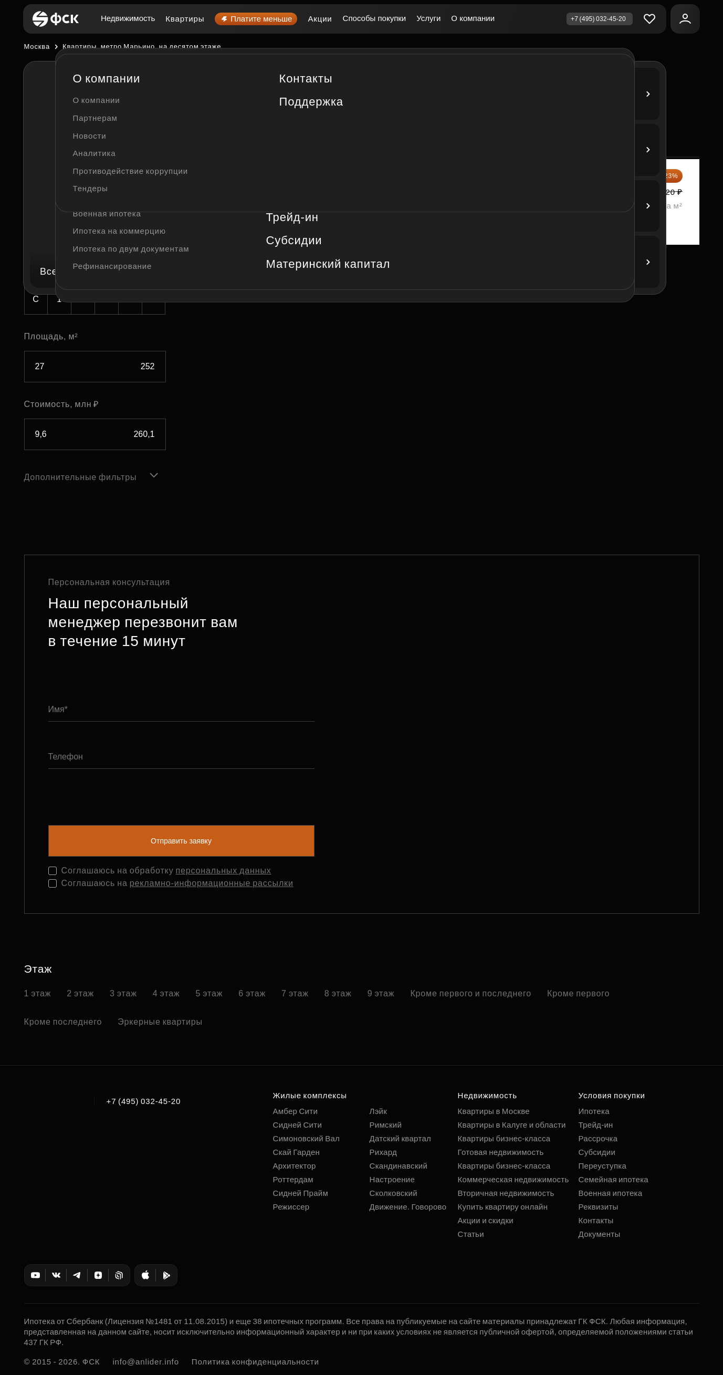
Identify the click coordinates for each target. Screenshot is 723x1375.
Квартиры (184, 18)
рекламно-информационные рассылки (212, 883)
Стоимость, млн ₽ (61, 404)
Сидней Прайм (301, 1193)
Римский (386, 1124)
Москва (37, 46)
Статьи (471, 1234)
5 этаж (209, 993)
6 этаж (252, 993)
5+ (154, 299)
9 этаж (381, 993)
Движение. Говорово (408, 1206)
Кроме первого (578, 993)
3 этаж (123, 993)
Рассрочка (598, 1138)
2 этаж (80, 993)
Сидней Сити (297, 1124)
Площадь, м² (51, 336)
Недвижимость (128, 18)
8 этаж (338, 993)
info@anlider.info (145, 1361)
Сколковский (393, 1193)
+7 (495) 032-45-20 (144, 1101)
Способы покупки (374, 18)
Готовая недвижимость (501, 1152)
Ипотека (594, 1111)
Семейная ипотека (613, 1179)
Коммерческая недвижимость (513, 1179)
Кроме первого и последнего (470, 993)
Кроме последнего (63, 1021)
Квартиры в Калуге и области (512, 1124)
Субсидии (597, 1152)
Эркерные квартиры (160, 1021)
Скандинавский (399, 1165)
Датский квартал (401, 1138)
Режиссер (291, 1206)
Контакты (596, 1220)
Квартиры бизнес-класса (504, 1138)
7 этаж (295, 993)
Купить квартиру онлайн (503, 1206)
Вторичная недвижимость (506, 1193)
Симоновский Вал (306, 1138)
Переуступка (603, 1165)
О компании (473, 18)
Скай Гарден (296, 1152)
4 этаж (166, 993)
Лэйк (378, 1111)
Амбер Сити (295, 1111)
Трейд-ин (596, 1124)
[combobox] (95, 163)
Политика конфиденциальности (255, 1361)
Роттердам (293, 1179)
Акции (320, 18)
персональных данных (223, 870)
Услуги (428, 18)
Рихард (383, 1152)
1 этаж (37, 993)
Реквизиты (599, 1206)
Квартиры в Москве (494, 1111)
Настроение (392, 1179)
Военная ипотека (611, 1193)
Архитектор (294, 1165)
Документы (600, 1234)
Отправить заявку (181, 841)
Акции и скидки (486, 1220)
